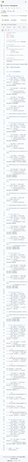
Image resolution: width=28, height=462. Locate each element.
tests (18, 15)
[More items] (26, 11)
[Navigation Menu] (25, 2)
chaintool (6, 5)
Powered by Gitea (7, 457)
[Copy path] (26, 15)
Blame (14, 27)
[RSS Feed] (2, 8)
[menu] (10, 460)
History (19, 27)
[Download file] (24, 27)
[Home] (3, 2)
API (19, 460)
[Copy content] (2, 30)
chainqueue (14, 5)
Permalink (9, 27)
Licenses (16, 460)
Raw (3, 27)
